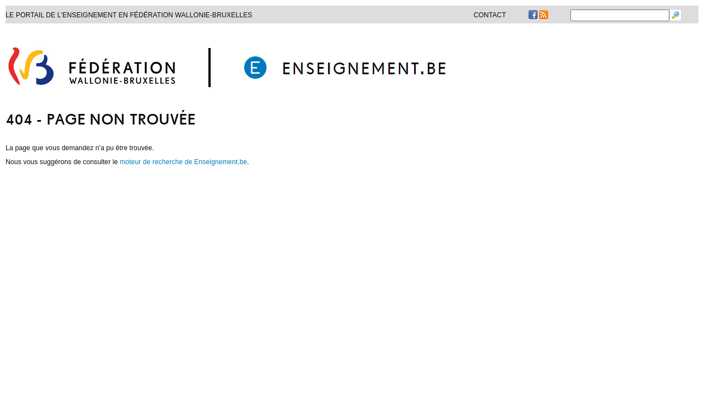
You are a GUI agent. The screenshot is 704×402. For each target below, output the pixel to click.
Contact (490, 15)
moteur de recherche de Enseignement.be (183, 162)
